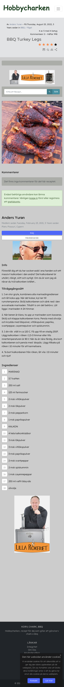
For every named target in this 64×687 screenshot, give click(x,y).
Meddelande (32, 238)
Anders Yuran (16, 24)
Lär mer (49, 680)
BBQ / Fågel (26, 27)
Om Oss (32, 649)
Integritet (32, 646)
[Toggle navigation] (58, 9)
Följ (32, 233)
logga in (33, 198)
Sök (52, 91)
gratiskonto (14, 201)
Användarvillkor (32, 652)
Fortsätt (33, 680)
